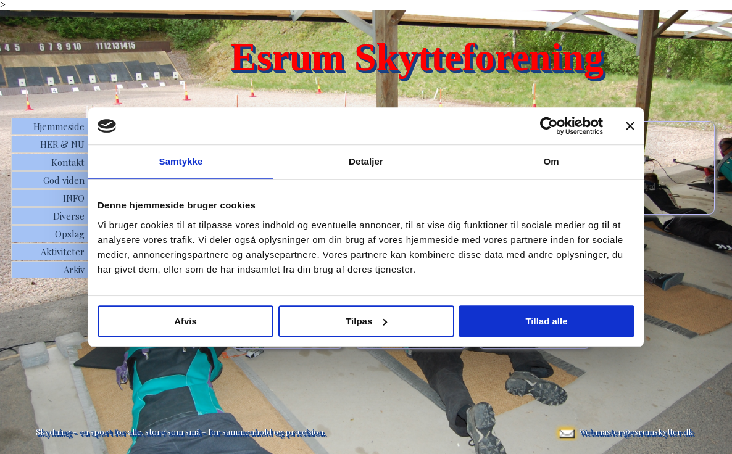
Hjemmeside (59, 126)
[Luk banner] (630, 126)
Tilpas (366, 321)
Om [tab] (551, 161)
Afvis (185, 321)
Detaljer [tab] (366, 161)
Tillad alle (546, 321)
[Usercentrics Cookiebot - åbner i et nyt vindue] (549, 126)
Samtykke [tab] (181, 161)
